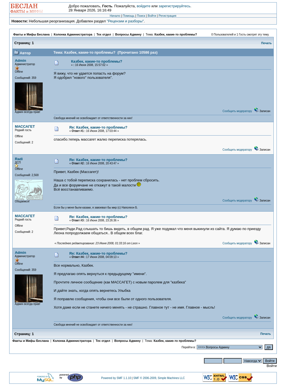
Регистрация (167, 15)
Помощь (128, 15)
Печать (266, 43)
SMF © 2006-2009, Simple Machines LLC (159, 378)
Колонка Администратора (73, 34)
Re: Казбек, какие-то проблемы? (98, 127)
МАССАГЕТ (25, 126)
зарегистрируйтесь (174, 6)
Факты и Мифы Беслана (31, 34)
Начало (115, 15)
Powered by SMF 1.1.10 (116, 378)
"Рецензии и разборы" (125, 21)
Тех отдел (104, 34)
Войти (152, 15)
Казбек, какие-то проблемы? (175, 34)
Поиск (141, 15)
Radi (19, 159)
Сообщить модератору (237, 111)
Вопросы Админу (128, 34)
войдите (143, 6)
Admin (20, 60)
